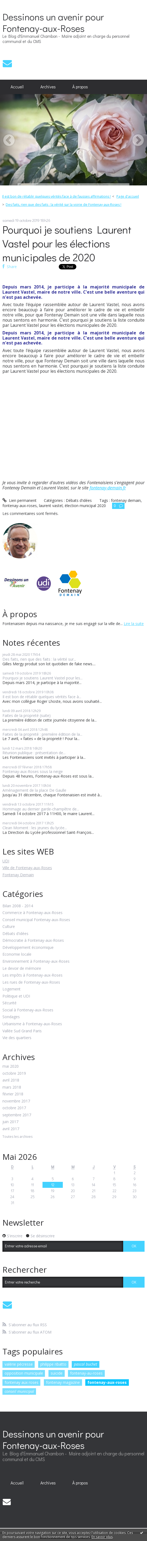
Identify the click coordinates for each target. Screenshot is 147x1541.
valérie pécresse (19, 1364)
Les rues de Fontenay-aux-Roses (31, 982)
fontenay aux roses (21, 1382)
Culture (8, 926)
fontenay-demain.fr (108, 488)
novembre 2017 (16, 1101)
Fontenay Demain (18, 874)
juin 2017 (10, 1122)
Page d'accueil (127, 196)
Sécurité (9, 1003)
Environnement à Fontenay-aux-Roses (36, 961)
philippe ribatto (53, 1364)
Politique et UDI (16, 996)
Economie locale (16, 954)
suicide (57, 1373)
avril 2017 (10, 1129)
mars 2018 (11, 1087)
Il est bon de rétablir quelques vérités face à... (41, 696)
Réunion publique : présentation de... (34, 752)
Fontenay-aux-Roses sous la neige (32, 771)
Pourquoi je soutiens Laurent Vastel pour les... (42, 678)
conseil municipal (19, 1391)
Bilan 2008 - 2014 (17, 906)
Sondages (11, 1017)
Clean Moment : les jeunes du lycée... (34, 827)
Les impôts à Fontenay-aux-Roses (32, 975)
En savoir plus (102, 1536)
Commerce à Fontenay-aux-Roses (32, 913)
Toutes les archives (17, 1137)
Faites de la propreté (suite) (26, 715)
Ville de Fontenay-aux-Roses (27, 867)
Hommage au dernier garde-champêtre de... (40, 809)
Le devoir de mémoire (21, 968)
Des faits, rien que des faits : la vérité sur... (39, 659)
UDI (5, 860)
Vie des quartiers (16, 1038)
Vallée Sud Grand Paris (22, 1031)
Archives (48, 86)
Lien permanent (19, 500)
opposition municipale (24, 1373)
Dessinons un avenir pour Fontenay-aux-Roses (53, 22)
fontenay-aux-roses (107, 1382)
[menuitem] (17, 87)
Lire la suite (134, 623)
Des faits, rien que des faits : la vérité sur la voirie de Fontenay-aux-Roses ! (63, 204)
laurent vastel (51, 505)
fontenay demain (126, 500)
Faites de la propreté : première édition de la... (42, 734)
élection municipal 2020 (85, 505)
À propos (80, 86)
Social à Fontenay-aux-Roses (27, 1010)
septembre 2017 (16, 1115)
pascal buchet (85, 1364)
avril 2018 (10, 1080)
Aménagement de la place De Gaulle (34, 790)
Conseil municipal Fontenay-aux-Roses (36, 920)
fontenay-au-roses (86, 1373)
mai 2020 (10, 1066)
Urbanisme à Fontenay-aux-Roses (32, 1024)
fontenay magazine (63, 1382)
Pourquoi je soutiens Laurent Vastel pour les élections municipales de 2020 (66, 243)
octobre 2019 (14, 1073)
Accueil (17, 86)
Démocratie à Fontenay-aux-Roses (33, 940)
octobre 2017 (14, 1108)
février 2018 (12, 1094)
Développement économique (28, 947)
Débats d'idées (15, 933)
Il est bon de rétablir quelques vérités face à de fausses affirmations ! (56, 196)
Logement (11, 989)
